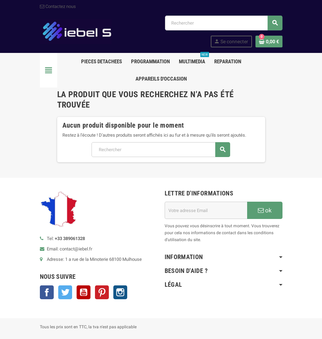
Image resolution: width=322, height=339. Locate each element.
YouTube (83, 292)
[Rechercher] (223, 23)
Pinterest (102, 292)
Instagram (120, 292)
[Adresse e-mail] (206, 210)
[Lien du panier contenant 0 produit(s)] (268, 41)
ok (265, 210)
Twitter (65, 292)
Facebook (47, 292)
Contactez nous (58, 6)
